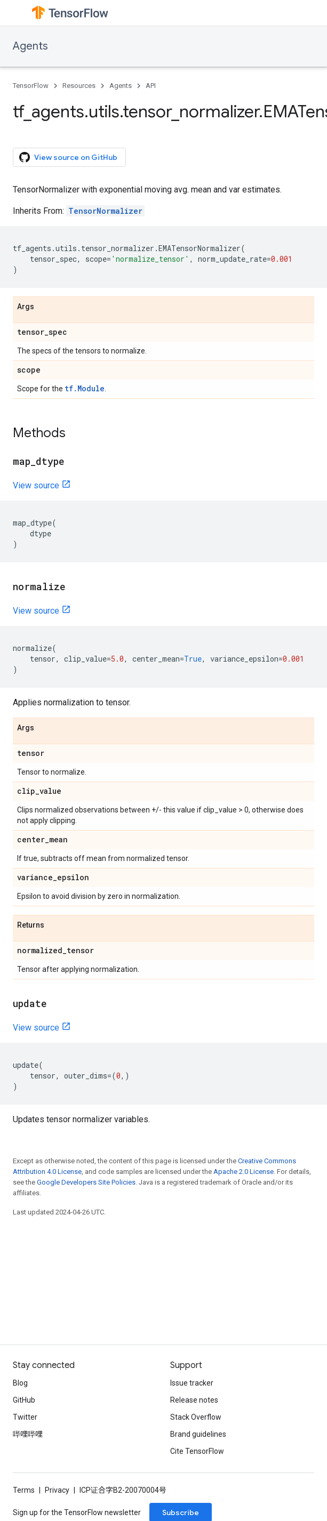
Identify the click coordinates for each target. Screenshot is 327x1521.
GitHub (24, 1400)
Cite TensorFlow (197, 1451)
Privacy (57, 1490)
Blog (20, 1383)
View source (36, 485)
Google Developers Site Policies (86, 1182)
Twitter (25, 1417)
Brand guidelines (198, 1434)
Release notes (194, 1400)
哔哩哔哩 (28, 1434)
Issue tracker (191, 1383)
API (151, 86)
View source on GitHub (68, 157)
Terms (24, 1490)
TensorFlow (31, 86)
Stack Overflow (195, 1417)
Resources (78, 86)
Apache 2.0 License (243, 1172)
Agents (30, 46)
